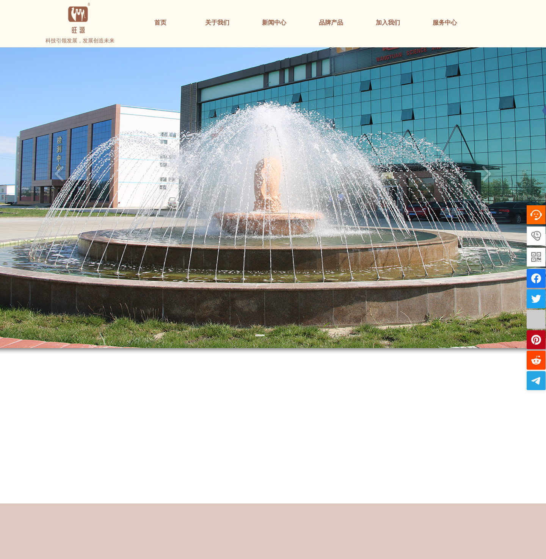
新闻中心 (274, 22)
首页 (160, 22)
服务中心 (445, 22)
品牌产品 (331, 22)
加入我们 (388, 22)
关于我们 (217, 22)
